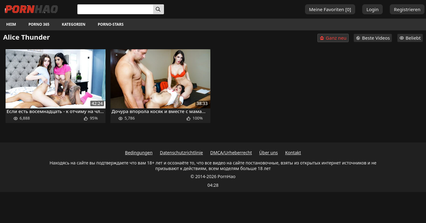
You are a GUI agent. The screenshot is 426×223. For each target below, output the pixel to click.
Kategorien (73, 24)
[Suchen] (158, 9)
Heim (11, 24)
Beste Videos (373, 38)
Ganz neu (333, 38)
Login (372, 9)
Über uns (268, 152)
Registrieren (407, 9)
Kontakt (293, 152)
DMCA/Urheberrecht (231, 152)
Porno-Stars (110, 24)
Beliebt (410, 38)
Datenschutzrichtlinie (181, 152)
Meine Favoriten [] (330, 9)
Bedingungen (139, 152)
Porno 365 (38, 24)
